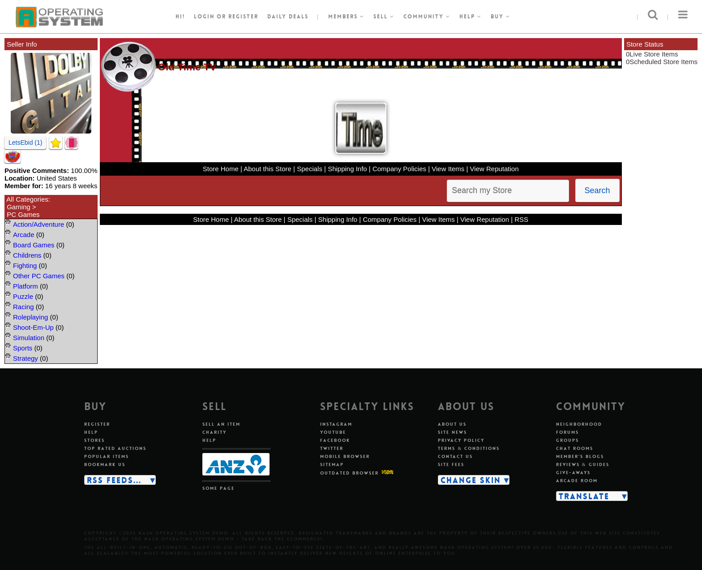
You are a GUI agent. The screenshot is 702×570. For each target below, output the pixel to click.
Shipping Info (347, 169)
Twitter (331, 448)
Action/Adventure (38, 224)
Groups (567, 440)
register (243, 16)
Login (204, 16)
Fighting (25, 265)
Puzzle (23, 296)
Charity (214, 432)
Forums (567, 432)
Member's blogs (580, 456)
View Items (448, 169)
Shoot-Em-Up (33, 327)
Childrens (27, 255)
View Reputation (494, 169)
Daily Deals (287, 16)
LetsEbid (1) (25, 142)
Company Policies (399, 169)
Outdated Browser (349, 473)
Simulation (28, 337)
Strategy (25, 358)
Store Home (221, 169)
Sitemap (332, 464)
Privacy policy (461, 440)
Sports (22, 348)
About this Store (267, 169)
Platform (25, 286)
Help (470, 16)
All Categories (27, 199)
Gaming (18, 207)
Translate (584, 496)
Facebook (335, 440)
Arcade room (577, 481)
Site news (452, 432)
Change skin (471, 480)
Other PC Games (38, 276)
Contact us (455, 456)
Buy (500, 16)
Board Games (34, 245)
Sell (383, 16)
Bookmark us (104, 464)
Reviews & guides (582, 464)
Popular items (106, 456)
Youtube (333, 432)
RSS (521, 219)
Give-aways (573, 472)
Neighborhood (579, 424)
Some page (218, 488)
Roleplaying (30, 317)
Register (97, 424)
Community (426, 16)
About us (452, 424)
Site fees (451, 464)
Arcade (23, 234)
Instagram (336, 424)
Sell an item (221, 424)
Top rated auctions (115, 448)
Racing (23, 307)
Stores (94, 440)
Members (346, 16)
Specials (309, 169)
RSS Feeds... (114, 480)
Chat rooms (574, 448)
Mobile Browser (345, 456)
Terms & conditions (469, 448)
